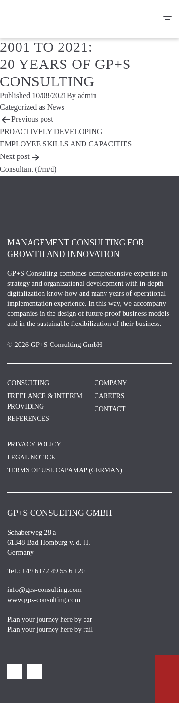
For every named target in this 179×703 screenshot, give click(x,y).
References (28, 418)
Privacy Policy (34, 444)
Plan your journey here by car (49, 619)
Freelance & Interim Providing (44, 401)
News (55, 107)
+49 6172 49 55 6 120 (53, 571)
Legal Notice (31, 457)
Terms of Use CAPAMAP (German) (64, 470)
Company (111, 383)
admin (87, 95)
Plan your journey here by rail (50, 629)
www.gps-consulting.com (43, 599)
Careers (110, 396)
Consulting (28, 383)
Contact (110, 409)
